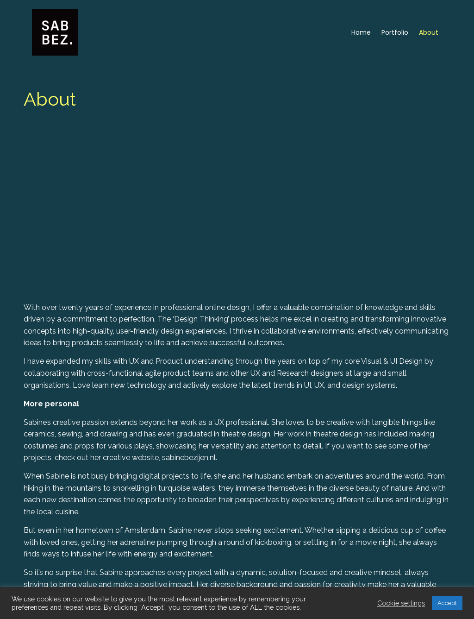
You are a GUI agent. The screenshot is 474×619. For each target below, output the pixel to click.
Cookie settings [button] (401, 603)
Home (361, 32)
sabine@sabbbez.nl (313, 585)
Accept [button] (447, 603)
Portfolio (394, 32)
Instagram (82, 497)
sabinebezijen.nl (123, 516)
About (428, 32)
